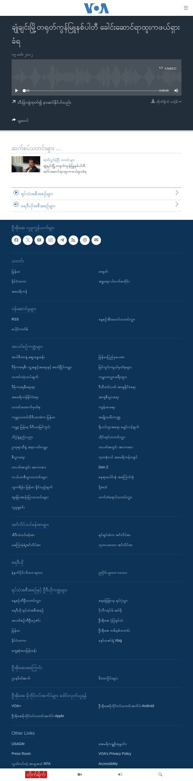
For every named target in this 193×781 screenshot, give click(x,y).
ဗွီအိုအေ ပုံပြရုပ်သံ (111, 621)
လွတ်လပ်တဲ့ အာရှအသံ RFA (31, 764)
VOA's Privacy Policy (115, 754)
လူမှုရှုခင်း (18, 507)
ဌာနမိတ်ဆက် (21, 678)
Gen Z (103, 467)
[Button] (20, 121)
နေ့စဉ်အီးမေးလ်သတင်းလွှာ (117, 319)
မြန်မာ (16, 271)
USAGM (18, 744)
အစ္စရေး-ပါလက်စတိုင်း (114, 281)
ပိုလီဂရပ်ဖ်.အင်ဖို (110, 610)
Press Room (21, 754)
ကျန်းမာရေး (107, 407)
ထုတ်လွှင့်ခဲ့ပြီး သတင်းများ (59, 160)
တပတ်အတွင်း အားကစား (29, 467)
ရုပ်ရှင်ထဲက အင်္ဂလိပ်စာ (115, 535)
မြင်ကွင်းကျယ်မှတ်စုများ (115, 367)
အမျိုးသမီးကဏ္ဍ (110, 417)
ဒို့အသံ (103, 487)
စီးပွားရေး (18, 457)
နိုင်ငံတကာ (19, 281)
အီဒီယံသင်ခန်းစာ (23, 535)
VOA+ (16, 706)
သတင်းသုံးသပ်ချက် (25, 377)
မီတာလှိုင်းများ (108, 678)
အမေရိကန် (19, 292)
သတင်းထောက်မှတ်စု (26, 407)
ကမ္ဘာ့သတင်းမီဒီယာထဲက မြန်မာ (33, 417)
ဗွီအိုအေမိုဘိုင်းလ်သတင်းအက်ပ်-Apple (38, 716)
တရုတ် (103, 271)
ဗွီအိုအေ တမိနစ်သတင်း (114, 630)
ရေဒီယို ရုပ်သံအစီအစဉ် (28, 610)
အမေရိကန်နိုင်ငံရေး (25, 397)
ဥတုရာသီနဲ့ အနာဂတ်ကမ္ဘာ (30, 447)
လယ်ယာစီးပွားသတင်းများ (29, 477)
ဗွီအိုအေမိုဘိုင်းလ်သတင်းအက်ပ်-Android (126, 706)
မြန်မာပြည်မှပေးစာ (112, 357)
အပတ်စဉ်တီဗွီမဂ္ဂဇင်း (26, 621)
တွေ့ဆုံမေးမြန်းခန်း (24, 650)
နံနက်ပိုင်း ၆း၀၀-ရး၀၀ (27, 573)
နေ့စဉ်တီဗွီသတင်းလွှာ (26, 600)
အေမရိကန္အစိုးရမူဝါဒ (113, 744)
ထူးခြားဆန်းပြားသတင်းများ (30, 497)
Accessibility (108, 764)
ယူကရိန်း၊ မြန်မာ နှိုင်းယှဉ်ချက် (32, 487)
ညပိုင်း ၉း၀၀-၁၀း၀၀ (113, 573)
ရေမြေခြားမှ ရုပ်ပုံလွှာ (113, 600)
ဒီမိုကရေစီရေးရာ (23, 387)
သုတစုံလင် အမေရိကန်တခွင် (118, 457)
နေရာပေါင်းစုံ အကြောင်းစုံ (116, 477)
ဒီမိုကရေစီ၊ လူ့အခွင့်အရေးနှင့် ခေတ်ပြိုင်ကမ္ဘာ (42, 367)
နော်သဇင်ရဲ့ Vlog (110, 640)
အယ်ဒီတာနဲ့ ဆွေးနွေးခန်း (28, 357)
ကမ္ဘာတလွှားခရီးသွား (113, 377)
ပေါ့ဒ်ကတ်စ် (20, 329)
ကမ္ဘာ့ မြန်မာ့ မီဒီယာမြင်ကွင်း (31, 427)
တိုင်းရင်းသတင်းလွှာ (112, 437)
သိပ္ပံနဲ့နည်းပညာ (22, 437)
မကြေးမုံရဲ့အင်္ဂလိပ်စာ (26, 545)
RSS (15, 319)
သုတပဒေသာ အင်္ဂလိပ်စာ (116, 545)
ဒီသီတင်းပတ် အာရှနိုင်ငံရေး (117, 387)
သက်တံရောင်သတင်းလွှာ (115, 497)
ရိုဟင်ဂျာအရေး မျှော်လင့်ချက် (119, 427)
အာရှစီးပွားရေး (109, 397)
